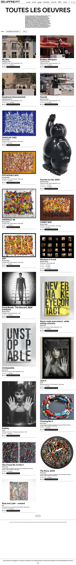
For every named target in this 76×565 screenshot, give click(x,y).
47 (53, 522)
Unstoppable (8, 368)
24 (28, 522)
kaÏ (3, 505)
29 (34, 522)
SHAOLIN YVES (9, 138)
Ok (38, 563)
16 (20, 522)
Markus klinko (6, 311)
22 (26, 522)
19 (23, 522)
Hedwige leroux (6, 61)
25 (29, 522)
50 (56, 522)
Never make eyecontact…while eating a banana (54, 322)
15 (19, 522)
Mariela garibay (44, 99)
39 (44, 522)
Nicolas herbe (5, 139)
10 (15, 522)
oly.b (41, 382)
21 (25, 522)
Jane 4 (43, 381)
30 (35, 522)
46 (52, 522)
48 (54, 522)
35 (40, 522)
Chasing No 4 (46, 421)
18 (22, 522)
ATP (4, 259)
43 (49, 522)
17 (21, 522)
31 (36, 522)
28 (33, 522)
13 (17, 522)
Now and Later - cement (13, 503)
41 (47, 522)
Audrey (5, 428)
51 (57, 522)
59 (66, 522)
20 (24, 522)
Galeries (28, 2)
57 (64, 522)
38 (43, 522)
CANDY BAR (46, 222)
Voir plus (38, 515)
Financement (46, 2)
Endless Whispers (48, 60)
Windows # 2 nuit (48, 260)
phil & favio (43, 423)
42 (48, 522)
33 (38, 522)
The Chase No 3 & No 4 (13, 465)
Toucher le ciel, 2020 (50, 180)
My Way (5, 60)
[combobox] (14, 31)
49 (55, 522)
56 (63, 522)
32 (37, 522)
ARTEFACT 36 (8, 220)
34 (39, 522)
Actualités (53, 2)
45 (51, 522)
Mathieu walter (44, 261)
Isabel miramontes (7, 99)
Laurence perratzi (44, 61)
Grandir (43, 97)
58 (65, 522)
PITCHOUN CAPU (10, 175)
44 (50, 522)
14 (18, 522)
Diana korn (43, 325)
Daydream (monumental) (13, 97)
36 (41, 522)
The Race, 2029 (47, 471)
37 (42, 522)
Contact (65, 2)
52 (58, 522)
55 (62, 522)
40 (46, 522)
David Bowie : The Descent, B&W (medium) (17, 309)
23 (27, 522)
